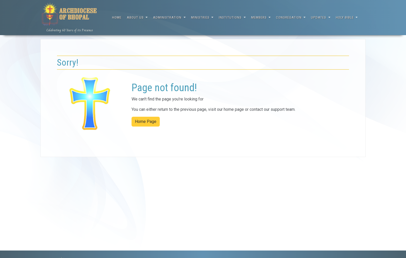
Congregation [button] (289, 17)
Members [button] (259, 17)
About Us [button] (136, 17)
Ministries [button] (201, 17)
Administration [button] (168, 17)
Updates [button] (319, 17)
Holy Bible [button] (345, 17)
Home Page (145, 121)
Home (116, 17)
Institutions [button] (231, 17)
